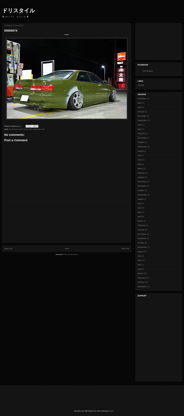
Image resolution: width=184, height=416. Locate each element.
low (17, 129)
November (142, 98)
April (139, 103)
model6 (25, 129)
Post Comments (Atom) (71, 254)
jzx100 (14, 129)
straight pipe (37, 129)
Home (67, 249)
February (141, 133)
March (140, 168)
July (139, 155)
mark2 (21, 129)
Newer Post (8, 249)
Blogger (111, 411)
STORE (141, 85)
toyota (43, 129)
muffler (31, 129)
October (141, 142)
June (140, 125)
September (142, 120)
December (142, 116)
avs (10, 129)
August (140, 151)
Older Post (125, 249)
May (139, 164)
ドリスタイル (18, 10)
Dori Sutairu (148, 71)
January (141, 112)
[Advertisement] (66, 222)
